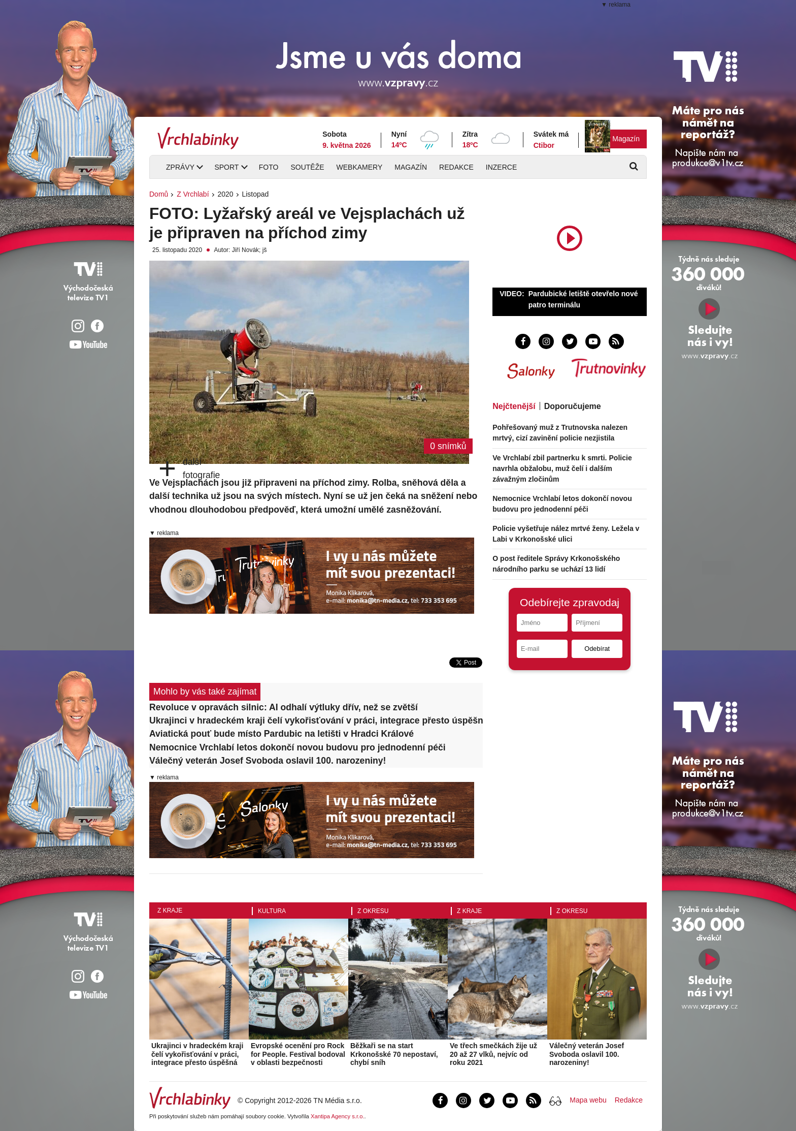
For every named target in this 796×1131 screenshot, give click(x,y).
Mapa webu (588, 1100)
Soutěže (307, 167)
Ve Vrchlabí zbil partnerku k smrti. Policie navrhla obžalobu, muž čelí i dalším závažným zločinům (562, 468)
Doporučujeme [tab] (572, 406)
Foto (269, 167)
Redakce (456, 167)
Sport (226, 167)
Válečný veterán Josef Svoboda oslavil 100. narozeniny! (267, 761)
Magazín (626, 139)
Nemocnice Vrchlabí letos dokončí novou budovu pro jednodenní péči (297, 747)
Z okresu (372, 911)
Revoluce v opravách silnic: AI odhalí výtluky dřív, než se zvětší (283, 707)
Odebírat (597, 648)
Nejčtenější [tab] (513, 406)
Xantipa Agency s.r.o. (337, 1116)
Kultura (272, 911)
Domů (158, 194)
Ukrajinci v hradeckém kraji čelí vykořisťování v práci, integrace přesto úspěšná (316, 720)
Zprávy (180, 167)
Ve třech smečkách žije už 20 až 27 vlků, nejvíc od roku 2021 (493, 1054)
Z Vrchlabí (193, 194)
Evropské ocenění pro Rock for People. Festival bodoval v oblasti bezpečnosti (298, 1054)
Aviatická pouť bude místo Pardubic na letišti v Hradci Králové (281, 734)
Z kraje (169, 910)
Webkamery (360, 167)
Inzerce (501, 167)
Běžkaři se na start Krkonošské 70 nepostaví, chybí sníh (394, 1054)
